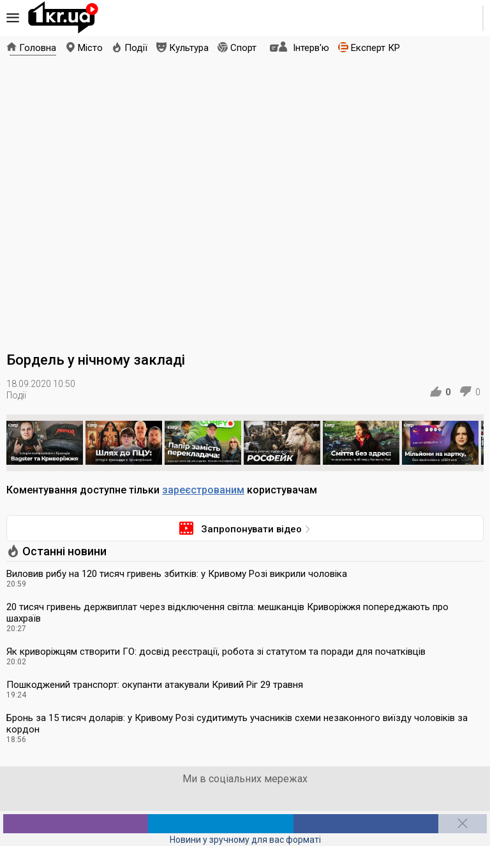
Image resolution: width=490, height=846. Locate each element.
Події (135, 48)
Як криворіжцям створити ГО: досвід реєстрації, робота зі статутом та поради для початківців (216, 651)
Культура (189, 48)
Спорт (243, 48)
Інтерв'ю (311, 48)
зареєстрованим (203, 490)
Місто (90, 48)
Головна (37, 48)
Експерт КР (375, 48)
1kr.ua (63, 17)
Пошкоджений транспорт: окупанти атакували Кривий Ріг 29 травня (154, 684)
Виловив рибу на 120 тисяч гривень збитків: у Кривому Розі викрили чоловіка (176, 574)
